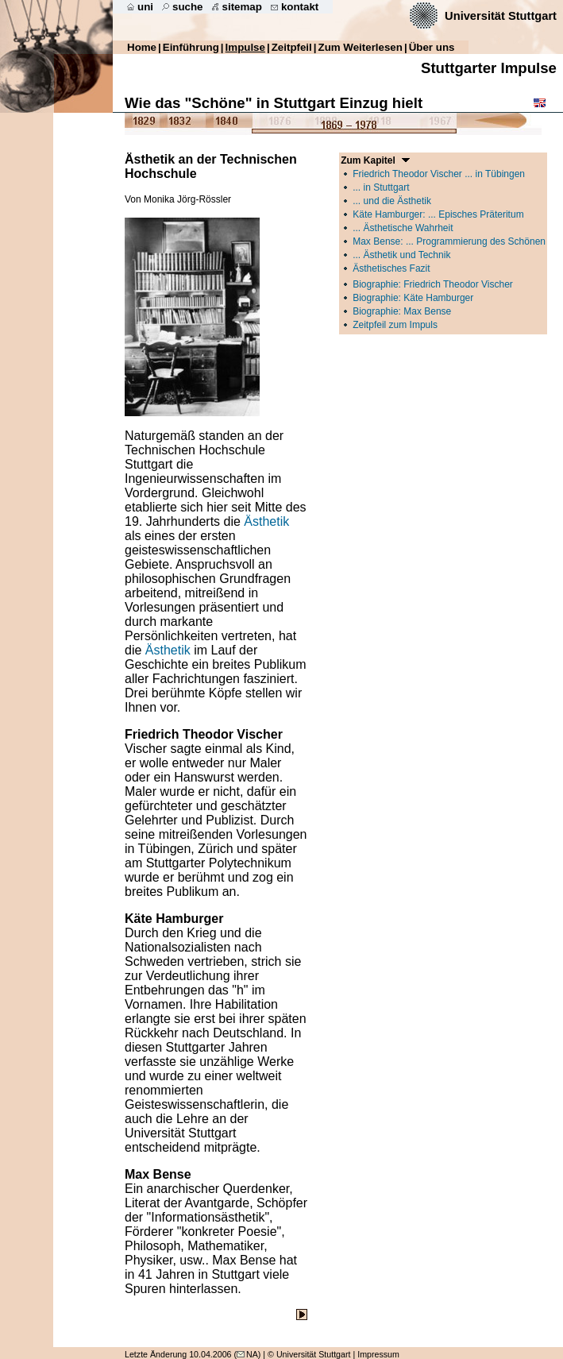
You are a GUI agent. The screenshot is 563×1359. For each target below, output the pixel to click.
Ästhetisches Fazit (391, 268)
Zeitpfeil (292, 47)
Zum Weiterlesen (360, 47)
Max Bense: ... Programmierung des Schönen (449, 241)
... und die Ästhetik (392, 201)
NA (247, 1354)
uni (145, 7)
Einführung (191, 47)
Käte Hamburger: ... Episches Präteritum (438, 214)
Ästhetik (266, 521)
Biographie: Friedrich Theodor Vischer (433, 284)
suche (187, 7)
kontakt (299, 7)
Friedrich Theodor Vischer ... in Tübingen (439, 174)
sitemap (242, 7)
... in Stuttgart (381, 187)
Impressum (378, 1354)
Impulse (245, 47)
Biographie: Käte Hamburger (413, 297)
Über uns (432, 47)
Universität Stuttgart (501, 16)
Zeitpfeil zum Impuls (395, 324)
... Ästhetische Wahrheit (403, 228)
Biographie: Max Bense (402, 311)
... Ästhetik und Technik (401, 255)
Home (141, 47)
